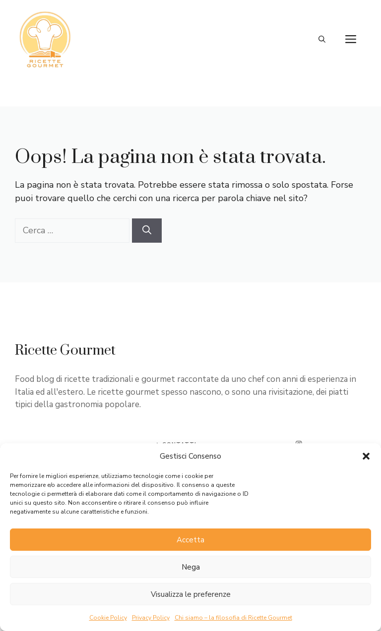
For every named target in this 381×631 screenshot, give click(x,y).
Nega (191, 567)
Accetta (190, 540)
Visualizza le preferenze (191, 594)
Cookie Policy (108, 618)
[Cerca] (147, 230)
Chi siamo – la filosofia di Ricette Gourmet (233, 618)
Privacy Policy (151, 618)
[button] (366, 456)
